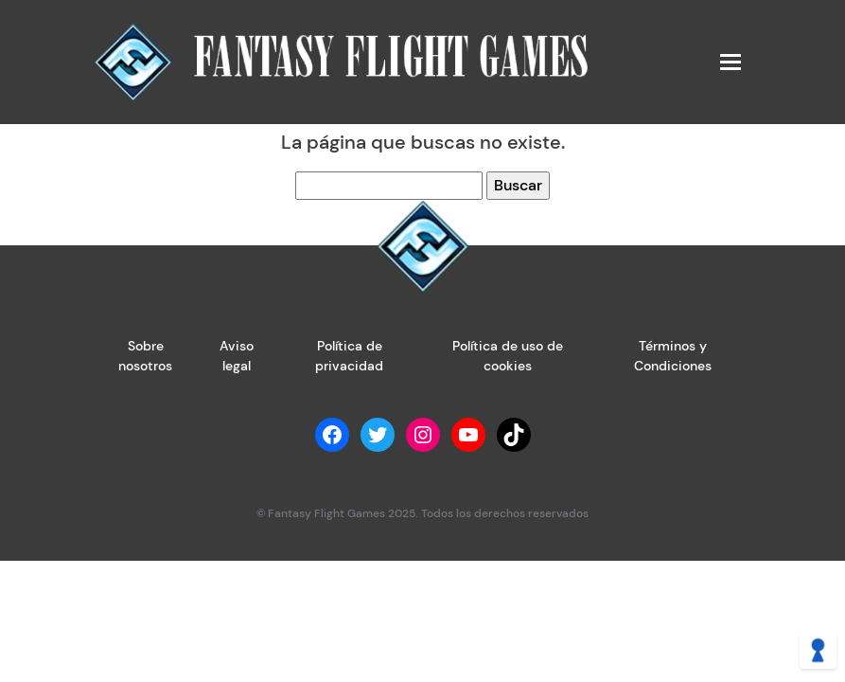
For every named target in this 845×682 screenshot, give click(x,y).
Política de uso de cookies (507, 355)
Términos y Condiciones (673, 355)
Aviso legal (237, 355)
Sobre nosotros (145, 355)
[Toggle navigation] (729, 62)
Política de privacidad (349, 355)
